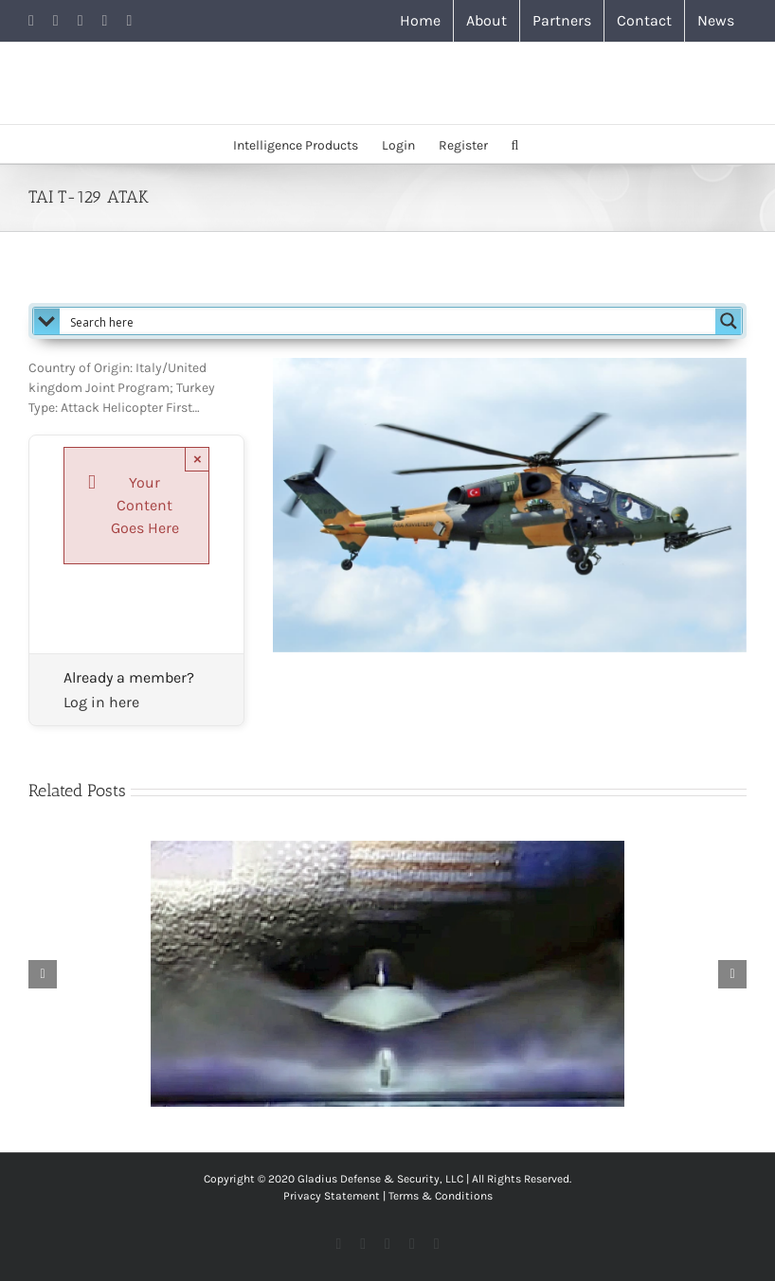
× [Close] (197, 459)
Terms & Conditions (440, 1195)
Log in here (101, 702)
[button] (515, 144)
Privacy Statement (331, 1195)
